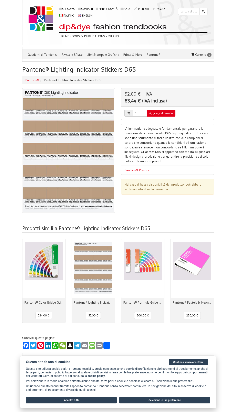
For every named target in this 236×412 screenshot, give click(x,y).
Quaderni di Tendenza (43, 54)
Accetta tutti (71, 400)
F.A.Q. (125, 9)
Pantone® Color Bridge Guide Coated (44, 302)
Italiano (66, 15)
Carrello (201, 54)
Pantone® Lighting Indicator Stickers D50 (93, 302)
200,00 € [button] (143, 315)
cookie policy (96, 376)
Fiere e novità (106, 9)
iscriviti (141, 9)
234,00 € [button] (43, 315)
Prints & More (133, 54)
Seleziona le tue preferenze (164, 400)
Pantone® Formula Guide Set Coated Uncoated (143, 302)
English (85, 15)
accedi (159, 9)
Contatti (85, 9)
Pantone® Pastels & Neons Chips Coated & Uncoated (192, 302)
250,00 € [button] (192, 315)
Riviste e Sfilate (72, 54)
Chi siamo (67, 9)
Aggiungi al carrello (161, 113)
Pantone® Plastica (137, 170)
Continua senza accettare (188, 362)
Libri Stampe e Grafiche (103, 54)
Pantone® (153, 54)
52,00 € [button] (93, 315)
